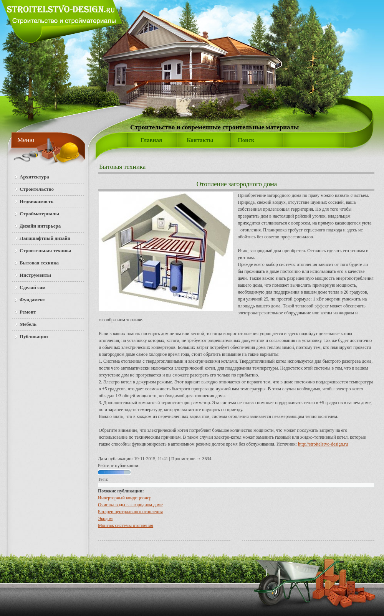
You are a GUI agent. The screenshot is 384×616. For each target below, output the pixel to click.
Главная (151, 140)
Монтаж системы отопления (125, 525)
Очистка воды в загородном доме (130, 504)
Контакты (200, 140)
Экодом (105, 518)
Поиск (246, 140)
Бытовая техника (122, 166)
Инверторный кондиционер (125, 497)
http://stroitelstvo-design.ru (323, 444)
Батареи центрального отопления (130, 511)
